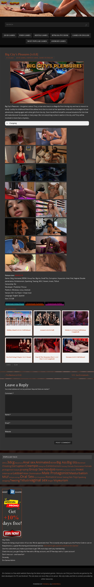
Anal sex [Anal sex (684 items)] (29, 462)
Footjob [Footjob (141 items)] (16, 470)
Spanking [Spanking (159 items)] (82, 477)
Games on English (46, 58)
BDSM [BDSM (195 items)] (53, 462)
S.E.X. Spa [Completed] (80, 375)
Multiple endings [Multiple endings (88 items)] (14, 477)
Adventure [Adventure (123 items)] (19, 463)
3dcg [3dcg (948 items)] (11, 462)
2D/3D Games (21, 58)
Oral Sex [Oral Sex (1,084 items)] (27, 476)
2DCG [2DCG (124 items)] (4, 463)
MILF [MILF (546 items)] (5, 477)
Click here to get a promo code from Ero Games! (61, 546)
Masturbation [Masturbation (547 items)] (78, 473)
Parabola (46, 584)
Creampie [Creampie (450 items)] (31, 466)
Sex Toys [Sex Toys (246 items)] (73, 476)
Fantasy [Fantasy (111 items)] (64, 466)
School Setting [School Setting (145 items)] (63, 477)
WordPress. (56, 584)
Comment (9, 393)
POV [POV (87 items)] (35, 477)
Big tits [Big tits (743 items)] (72, 462)
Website (8, 431)
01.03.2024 (10, 58)
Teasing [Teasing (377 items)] (15, 480)
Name (8, 414)
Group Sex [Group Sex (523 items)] (36, 469)
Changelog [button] (11, 123)
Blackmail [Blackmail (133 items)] (81, 463)
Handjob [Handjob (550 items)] (49, 469)
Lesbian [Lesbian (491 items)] (18, 473)
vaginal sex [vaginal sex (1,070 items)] (38, 480)
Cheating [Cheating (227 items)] (6, 466)
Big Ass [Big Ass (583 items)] (62, 462)
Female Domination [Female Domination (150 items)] (76, 466)
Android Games (32, 58)
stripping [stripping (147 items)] (6, 480)
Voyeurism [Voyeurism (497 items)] (60, 480)
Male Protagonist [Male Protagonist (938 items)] (55, 473)
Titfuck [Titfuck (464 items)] (24, 480)
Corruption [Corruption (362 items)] (18, 466)
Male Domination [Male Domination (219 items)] (32, 473)
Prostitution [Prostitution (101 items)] (41, 477)
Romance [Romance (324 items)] (51, 477)
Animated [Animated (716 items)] (43, 462)
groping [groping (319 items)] (24, 469)
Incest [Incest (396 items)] (79, 469)
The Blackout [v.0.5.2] (13, 375)
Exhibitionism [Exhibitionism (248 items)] (53, 465)
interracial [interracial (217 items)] (7, 473)
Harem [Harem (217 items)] (59, 469)
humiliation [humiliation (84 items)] (66, 470)
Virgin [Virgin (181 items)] (50, 480)
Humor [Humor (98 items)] (73, 470)
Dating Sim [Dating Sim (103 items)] (42, 466)
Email (7, 423)
